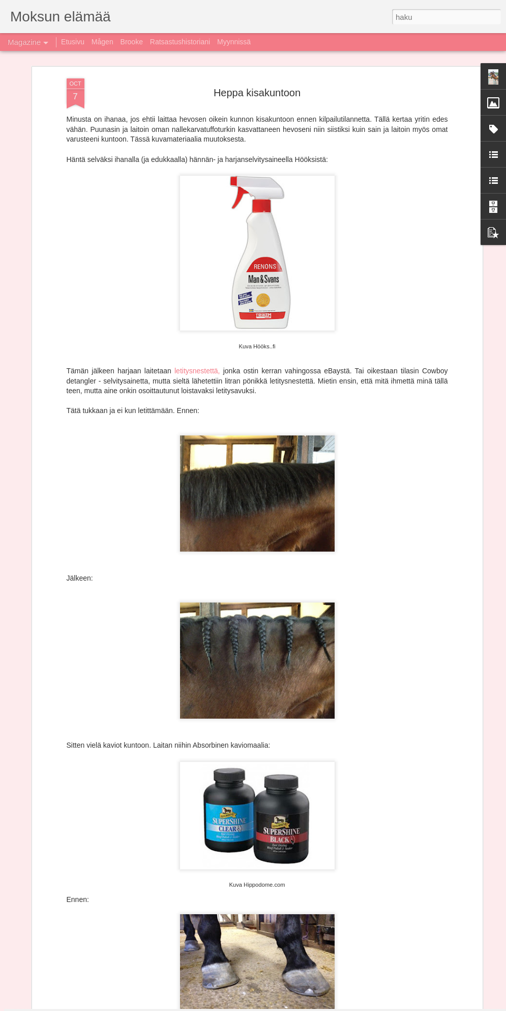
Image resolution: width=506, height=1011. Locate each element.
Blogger (309, 1005)
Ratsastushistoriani (180, 42)
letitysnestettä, (197, 217)
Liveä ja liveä (180, 884)
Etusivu (72, 42)
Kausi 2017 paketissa (195, 768)
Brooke (132, 42)
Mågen (102, 42)
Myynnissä (234, 42)
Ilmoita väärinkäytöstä (349, 1005)
